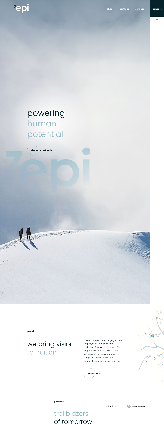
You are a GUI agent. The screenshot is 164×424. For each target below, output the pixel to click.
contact (157, 8)
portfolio (124, 8)
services (139, 8)
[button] (42, 150)
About (110, 8)
